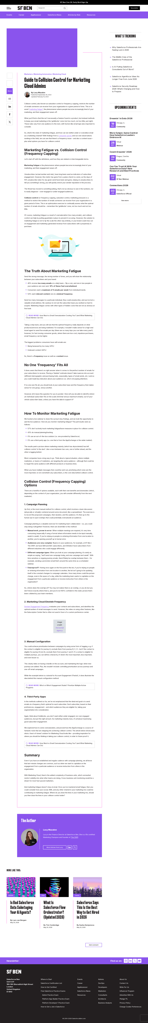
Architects (102, 999)
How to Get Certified (49, 987)
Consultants (102, 995)
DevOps (101, 983)
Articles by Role (74, 15)
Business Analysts (105, 1003)
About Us (123, 979)
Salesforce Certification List (51, 983)
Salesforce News (54, 15)
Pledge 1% (124, 999)
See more (125, 200)
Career (21, 15)
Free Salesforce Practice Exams (53, 991)
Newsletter (134, 8)
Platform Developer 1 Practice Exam (56, 1003)
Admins (101, 979)
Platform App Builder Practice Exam (55, 999)
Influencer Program (127, 991)
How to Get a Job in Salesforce (53, 1007)
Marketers (28, 74)
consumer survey (65, 136)
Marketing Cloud (59, 74)
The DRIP (74, 837)
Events (9, 15)
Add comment (93, 945)
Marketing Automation (43, 74)
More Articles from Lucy (55, 847)
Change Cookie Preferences (130, 1007)
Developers (102, 987)
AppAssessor (36, 15)
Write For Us (124, 987)
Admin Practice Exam (50, 995)
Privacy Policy (125, 1003)
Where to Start (46, 979)
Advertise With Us (126, 995)
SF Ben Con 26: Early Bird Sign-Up (74, 2)
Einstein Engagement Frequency (36, 606)
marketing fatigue (36, 109)
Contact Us (124, 983)
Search (65, 8)
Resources (91, 15)
